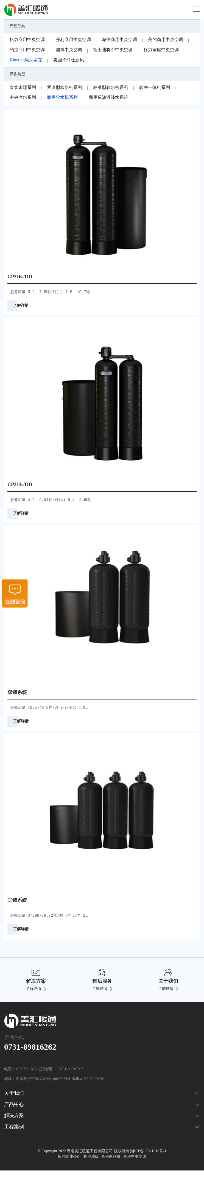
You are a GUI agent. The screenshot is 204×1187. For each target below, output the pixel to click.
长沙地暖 (91, 1157)
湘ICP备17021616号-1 (148, 1151)
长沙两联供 (111, 1157)
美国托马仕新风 (68, 60)
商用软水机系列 (62, 97)
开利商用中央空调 (73, 39)
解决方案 (102, 1115)
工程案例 (102, 1127)
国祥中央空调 (69, 49)
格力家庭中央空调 (161, 49)
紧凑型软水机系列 (64, 87)
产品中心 (102, 1104)
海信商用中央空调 (119, 39)
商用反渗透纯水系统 (108, 97)
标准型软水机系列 (110, 87)
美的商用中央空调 (165, 39)
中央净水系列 (23, 97)
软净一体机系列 (154, 87)
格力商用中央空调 (27, 39)
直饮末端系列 (23, 87)
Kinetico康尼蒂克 (26, 60)
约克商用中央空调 (27, 49)
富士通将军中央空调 (113, 49)
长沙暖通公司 (69, 1157)
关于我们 (102, 1093)
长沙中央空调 (134, 1157)
